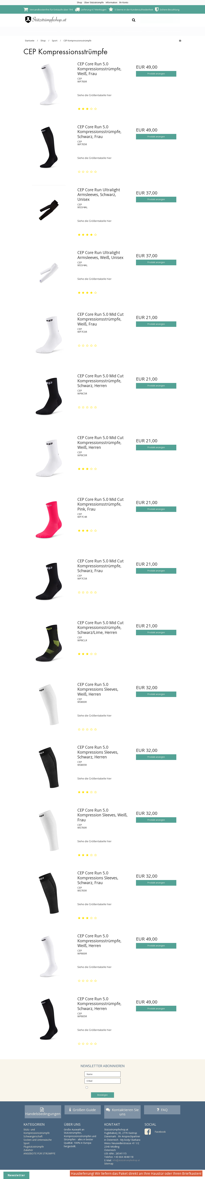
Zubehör (150, 31)
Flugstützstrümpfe (133, 31)
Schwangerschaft (70, 31)
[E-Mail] (102, 1080)
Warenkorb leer (164, 19)
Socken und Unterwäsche (97, 31)
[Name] (102, 1074)
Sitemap (108, 1164)
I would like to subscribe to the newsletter (105, 1088)
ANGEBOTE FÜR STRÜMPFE (169, 31)
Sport (117, 31)
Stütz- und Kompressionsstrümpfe (40, 31)
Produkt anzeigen (156, 73)
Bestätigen (102, 1094)
